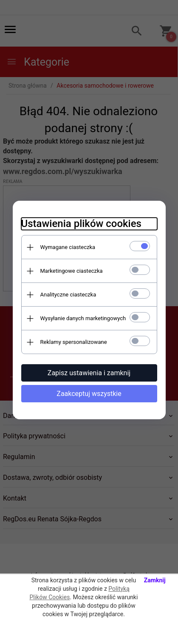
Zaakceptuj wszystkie (89, 394)
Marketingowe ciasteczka (71, 271)
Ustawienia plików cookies (81, 224)
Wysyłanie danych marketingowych (83, 318)
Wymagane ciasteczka (68, 247)
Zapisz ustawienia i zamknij (89, 373)
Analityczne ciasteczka (68, 294)
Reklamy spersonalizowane (73, 342)
